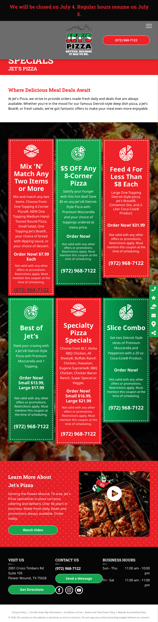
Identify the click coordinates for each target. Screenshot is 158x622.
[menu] (149, 26)
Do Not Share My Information (46, 612)
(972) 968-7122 (31, 289)
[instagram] (69, 590)
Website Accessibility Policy (132, 612)
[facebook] (59, 590)
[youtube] (79, 590)
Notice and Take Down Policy (100, 612)
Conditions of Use (73, 612)
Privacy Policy (19, 612)
